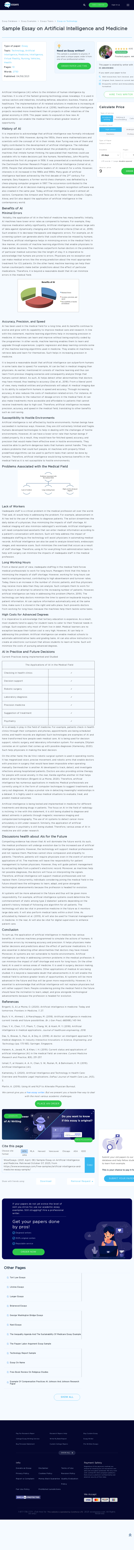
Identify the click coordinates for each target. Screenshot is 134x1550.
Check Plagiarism (83, 1126)
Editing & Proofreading (121, 118)
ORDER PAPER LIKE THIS (74, 66)
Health (8, 63)
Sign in (116, 5)
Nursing (25, 59)
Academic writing (106, 118)
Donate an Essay (24, 1392)
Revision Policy (68, 1398)
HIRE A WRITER (98, 5)
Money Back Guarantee (49, 1403)
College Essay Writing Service (30, 1362)
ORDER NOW (28, 1252)
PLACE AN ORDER (48, 1104)
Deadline (103, 150)
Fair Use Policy (23, 1414)
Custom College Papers (61, 1368)
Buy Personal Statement (27, 1368)
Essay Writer (89, 1362)
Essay (25, 46)
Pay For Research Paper (27, 1357)
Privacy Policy (22, 1398)
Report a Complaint (25, 1403)
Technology (18, 51)
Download (45, 1181)
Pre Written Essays (92, 1368)
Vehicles (35, 59)
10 (13, 67)
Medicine (23, 55)
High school (110, 129)
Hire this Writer (120, 94)
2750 (15, 72)
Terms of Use (67, 1392)
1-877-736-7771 (25, 1437)
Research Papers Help (60, 1357)
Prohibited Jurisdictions (50, 1414)
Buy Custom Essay (92, 1357)
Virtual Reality (12, 59)
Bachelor (110, 134)
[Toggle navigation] (128, 5)
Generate (13, 1127)
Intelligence (36, 55)
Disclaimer (43, 1392)
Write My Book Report (60, 1362)
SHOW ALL (65, 1377)
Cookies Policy (45, 1398)
